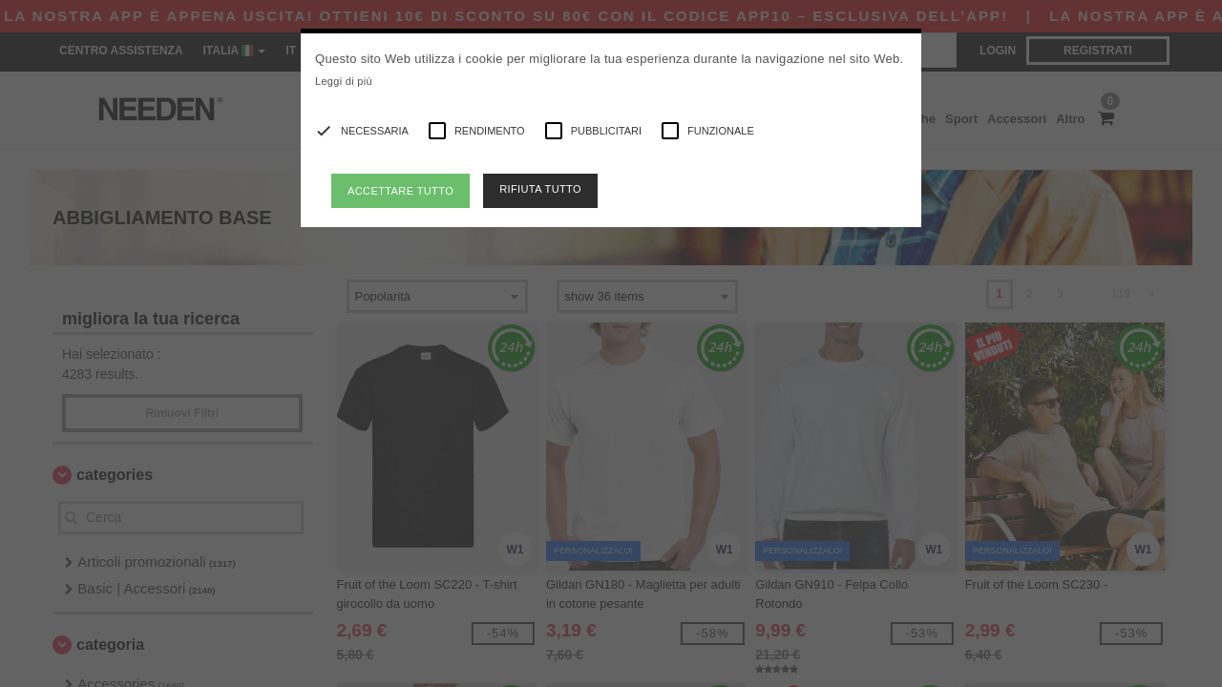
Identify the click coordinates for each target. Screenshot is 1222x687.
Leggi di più (343, 81)
